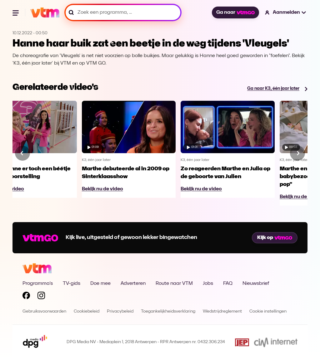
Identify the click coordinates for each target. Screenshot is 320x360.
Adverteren (133, 283)
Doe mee (100, 283)
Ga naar (235, 12)
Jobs (208, 283)
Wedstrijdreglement (222, 311)
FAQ (227, 283)
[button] (286, 12)
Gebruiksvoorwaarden (44, 311)
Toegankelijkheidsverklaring (168, 311)
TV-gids (71, 283)
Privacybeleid (120, 311)
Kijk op (274, 237)
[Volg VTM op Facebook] (26, 297)
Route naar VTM (174, 283)
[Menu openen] (16, 12)
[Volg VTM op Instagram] (41, 297)
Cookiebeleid (86, 311)
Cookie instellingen (268, 311)
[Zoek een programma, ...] (123, 12)
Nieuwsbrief (255, 283)
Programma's (37, 283)
